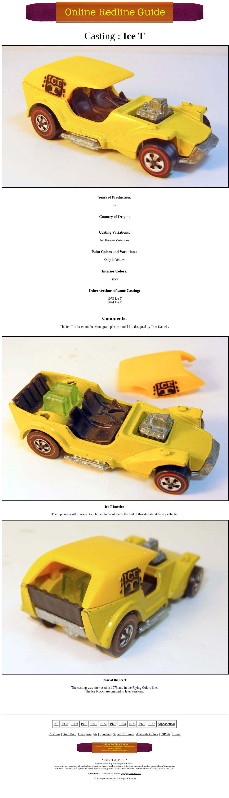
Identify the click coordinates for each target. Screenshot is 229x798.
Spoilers (105, 734)
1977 (151, 724)
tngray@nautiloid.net (130, 773)
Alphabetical (166, 724)
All (56, 724)
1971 (93, 724)
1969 (74, 724)
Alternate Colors (147, 734)
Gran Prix (69, 734)
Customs (54, 734)
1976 (141, 724)
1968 (64, 724)
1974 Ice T (114, 302)
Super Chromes (123, 734)
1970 (84, 724)
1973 (112, 724)
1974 (122, 724)
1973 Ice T (114, 298)
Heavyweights (87, 734)
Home (176, 734)
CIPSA (165, 734)
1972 (103, 724)
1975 (132, 724)
